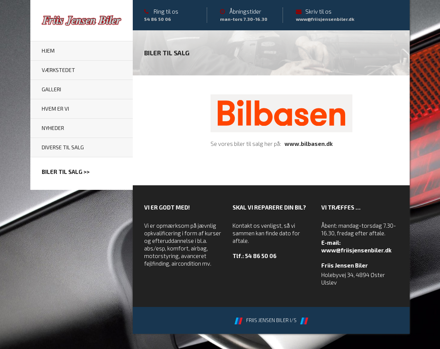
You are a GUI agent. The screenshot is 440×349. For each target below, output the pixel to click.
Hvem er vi (55, 108)
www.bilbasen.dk (308, 143)
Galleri (51, 89)
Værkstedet (58, 70)
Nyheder (53, 128)
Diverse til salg (63, 147)
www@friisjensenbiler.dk (356, 250)
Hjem (48, 50)
